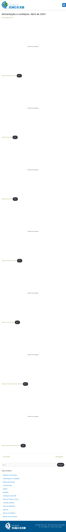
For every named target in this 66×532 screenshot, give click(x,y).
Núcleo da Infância (9, 513)
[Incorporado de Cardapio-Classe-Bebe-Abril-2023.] (33, 46)
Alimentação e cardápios (11, 478)
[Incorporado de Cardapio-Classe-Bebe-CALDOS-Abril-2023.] (33, 416)
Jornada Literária (8, 503)
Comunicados (7, 485)
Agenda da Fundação (10, 475)
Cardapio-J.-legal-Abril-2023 (8, 322)
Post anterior (6, 456)
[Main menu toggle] (64, 5)
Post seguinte (60, 456)
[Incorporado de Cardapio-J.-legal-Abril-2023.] (33, 293)
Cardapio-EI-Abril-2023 (7, 137)
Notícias (5, 509)
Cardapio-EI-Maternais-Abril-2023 (9, 260)
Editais (5, 489)
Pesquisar (60, 464)
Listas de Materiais (9, 506)
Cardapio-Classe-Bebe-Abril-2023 (9, 75)
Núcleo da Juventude (10, 516)
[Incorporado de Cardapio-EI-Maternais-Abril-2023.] (33, 231)
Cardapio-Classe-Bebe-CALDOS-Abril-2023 (11, 445)
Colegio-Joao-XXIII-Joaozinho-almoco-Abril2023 (12, 383)
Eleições (5, 492)
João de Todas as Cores (10, 499)
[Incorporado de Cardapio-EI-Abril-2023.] (33, 108)
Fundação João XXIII (9, 496)
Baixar (19, 75)
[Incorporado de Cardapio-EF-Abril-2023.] (33, 170)
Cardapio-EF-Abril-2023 (7, 199)
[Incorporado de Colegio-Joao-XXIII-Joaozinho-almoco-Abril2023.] (33, 355)
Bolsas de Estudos (9, 482)
